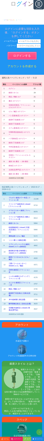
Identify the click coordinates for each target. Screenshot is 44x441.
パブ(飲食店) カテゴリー (18, 138)
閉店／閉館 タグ (15, 97)
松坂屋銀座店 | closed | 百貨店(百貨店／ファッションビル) (19, 229)
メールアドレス (10, 41)
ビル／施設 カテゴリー (17, 111)
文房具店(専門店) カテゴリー (19, 170)
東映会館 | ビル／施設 (17, 236)
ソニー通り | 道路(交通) (17, 240)
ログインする (22, 55)
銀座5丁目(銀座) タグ (16, 151)
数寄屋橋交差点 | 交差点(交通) (20, 304)
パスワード (11, 46)
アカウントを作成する (22, 66)
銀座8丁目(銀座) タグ (16, 120)
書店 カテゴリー (15, 101)
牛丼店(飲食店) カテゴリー (18, 147)
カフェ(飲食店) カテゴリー (18, 128)
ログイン (12, 88)
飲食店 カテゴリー (15, 166)
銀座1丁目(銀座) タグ (16, 143)
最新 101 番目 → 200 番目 (18, 161)
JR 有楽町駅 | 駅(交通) (17, 299)
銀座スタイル (14, 93)
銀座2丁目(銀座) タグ (16, 124)
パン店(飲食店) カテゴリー (18, 116)
